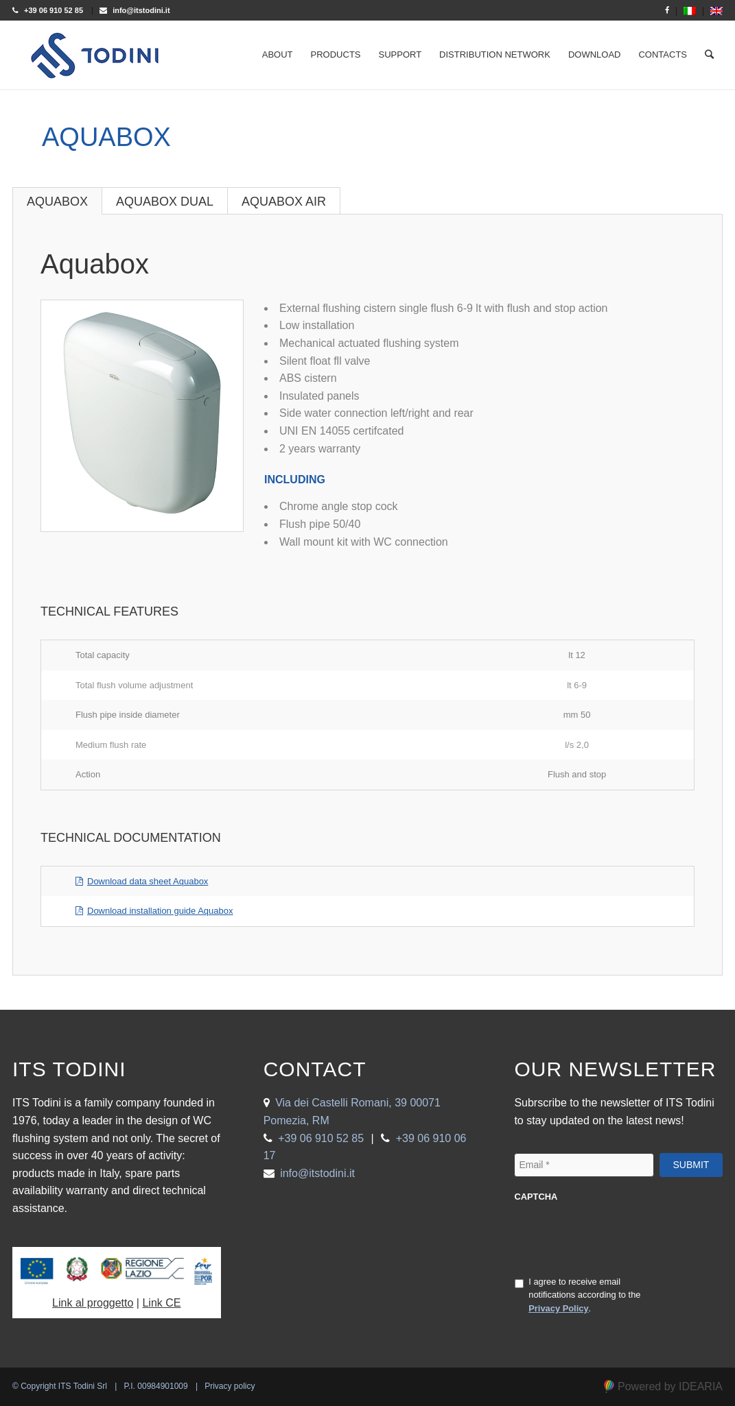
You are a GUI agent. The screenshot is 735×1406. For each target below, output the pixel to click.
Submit (691, 1164)
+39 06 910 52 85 (321, 1138)
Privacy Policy (558, 1308)
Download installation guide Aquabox (160, 911)
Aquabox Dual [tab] (164, 201)
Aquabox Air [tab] (284, 201)
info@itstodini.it (317, 1173)
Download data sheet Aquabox (147, 881)
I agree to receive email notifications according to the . (584, 1294)
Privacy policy (230, 1386)
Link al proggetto (92, 1303)
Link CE (161, 1303)
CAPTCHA (535, 1196)
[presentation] (618, 1237)
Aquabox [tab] (57, 201)
